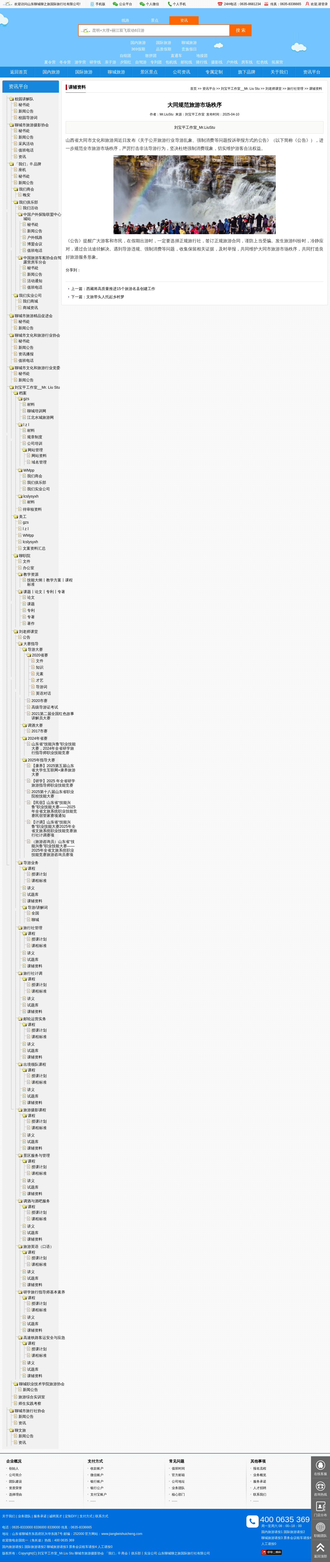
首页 (193, 89)
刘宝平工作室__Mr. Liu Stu (240, 89)
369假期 (138, 49)
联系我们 (259, 1494)
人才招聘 (259, 1488)
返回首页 (18, 72)
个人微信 (152, 4)
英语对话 (43, 693)
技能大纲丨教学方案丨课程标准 (50, 582)
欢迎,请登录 (319, 4)
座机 (22, 170)
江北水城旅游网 (40, 417)
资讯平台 (312, 72)
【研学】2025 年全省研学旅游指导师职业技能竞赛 (53, 783)
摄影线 (217, 62)
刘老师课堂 (273, 89)
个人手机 (179, 4)
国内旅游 (138, 42)
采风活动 (26, 143)
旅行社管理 (295, 89)
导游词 (41, 687)
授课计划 (39, 874)
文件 (26, 561)
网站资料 (39, 455)
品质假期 (163, 49)
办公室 (28, 568)
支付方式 (86, 1516)
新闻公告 (26, 111)
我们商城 (30, 301)
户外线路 (34, 237)
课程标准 (39, 880)
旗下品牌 (246, 72)
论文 (31, 597)
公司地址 (178, 1481)
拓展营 (277, 62)
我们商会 (34, 476)
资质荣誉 (15, 1488)
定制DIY (71, 1516)
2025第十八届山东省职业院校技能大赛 (52, 794)
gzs (26, 522)
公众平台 (125, 4)
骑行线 (201, 62)
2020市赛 (39, 700)
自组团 (125, 55)
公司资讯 (181, 72)
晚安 (26, 195)
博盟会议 (34, 244)
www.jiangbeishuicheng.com (121, 1534)
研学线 (95, 62)
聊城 (35, 919)
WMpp (28, 535)
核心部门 (178, 1494)
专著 (31, 617)
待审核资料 (32, 509)
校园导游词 (27, 117)
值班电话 (26, 150)
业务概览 (259, 1475)
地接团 (202, 55)
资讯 (22, 156)
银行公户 (96, 1488)
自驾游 (141, 62)
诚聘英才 (55, 1516)
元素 (39, 674)
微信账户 (96, 1475)
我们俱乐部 (36, 482)
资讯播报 (26, 354)
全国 (35, 913)
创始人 (14, 1468)
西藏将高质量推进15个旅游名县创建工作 (120, 288)
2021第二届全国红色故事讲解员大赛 (52, 715)
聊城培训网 (36, 411)
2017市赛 (39, 731)
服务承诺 (259, 1481)
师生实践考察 (29, 1403)
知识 (39, 667)
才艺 (39, 680)
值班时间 (178, 1468)
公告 (26, 637)
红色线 (262, 62)
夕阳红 (125, 62)
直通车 (176, 55)
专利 (31, 610)
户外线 (232, 62)
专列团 (156, 62)
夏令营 (50, 62)
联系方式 (101, 1516)
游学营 (80, 62)
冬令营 (65, 62)
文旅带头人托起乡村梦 (105, 297)
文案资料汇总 (34, 548)
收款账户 (96, 1468)
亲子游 (110, 62)
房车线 (247, 62)
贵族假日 (189, 49)
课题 (31, 604)
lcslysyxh (30, 542)
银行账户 (96, 1481)
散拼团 (151, 55)
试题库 (33, 894)
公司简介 (15, 1475)
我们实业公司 (38, 489)
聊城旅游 (189, 42)
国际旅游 (163, 42)
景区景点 (149, 72)
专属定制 (214, 72)
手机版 (100, 4)
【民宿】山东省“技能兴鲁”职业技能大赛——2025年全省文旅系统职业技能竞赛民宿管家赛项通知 (54, 809)
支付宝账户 (98, 1494)
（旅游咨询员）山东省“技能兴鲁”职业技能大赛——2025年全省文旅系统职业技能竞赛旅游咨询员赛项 (53, 848)
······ (11, 1501)
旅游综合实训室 (31, 1397)
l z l (25, 529)
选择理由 (15, 1494)
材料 (31, 404)
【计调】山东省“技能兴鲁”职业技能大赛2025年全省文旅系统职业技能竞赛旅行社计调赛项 (54, 828)
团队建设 (15, 1481)
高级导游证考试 (44, 707)
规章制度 (34, 437)
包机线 (171, 62)
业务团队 (178, 1488)
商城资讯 (30, 307)
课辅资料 (34, 901)
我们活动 (30, 208)
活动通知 (34, 281)
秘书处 (24, 104)
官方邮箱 (178, 1475)
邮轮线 (186, 62)
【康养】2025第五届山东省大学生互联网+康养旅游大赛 (53, 770)
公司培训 (34, 443)
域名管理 (39, 462)
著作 (31, 623)
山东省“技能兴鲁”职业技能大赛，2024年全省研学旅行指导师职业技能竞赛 (53, 748)
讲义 (31, 888)
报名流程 (259, 1468)
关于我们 (279, 72)
